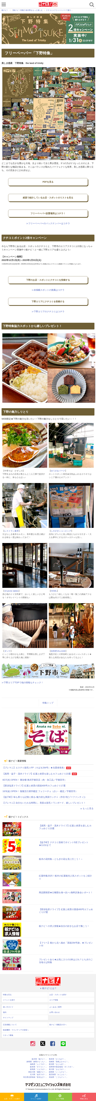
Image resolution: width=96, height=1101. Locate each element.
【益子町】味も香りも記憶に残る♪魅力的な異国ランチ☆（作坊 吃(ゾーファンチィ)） (45, 797)
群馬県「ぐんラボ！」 (38, 1069)
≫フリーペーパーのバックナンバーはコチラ (48, 223)
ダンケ (7, 651)
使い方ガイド (8, 1007)
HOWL (54, 591)
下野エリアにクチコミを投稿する (48, 301)
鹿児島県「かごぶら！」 (58, 1074)
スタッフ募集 (8, 1035)
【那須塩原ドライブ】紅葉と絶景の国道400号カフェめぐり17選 (34, 785)
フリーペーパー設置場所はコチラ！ (48, 213)
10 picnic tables (11, 591)
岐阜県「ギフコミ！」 (38, 1067)
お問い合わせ (54, 1012)
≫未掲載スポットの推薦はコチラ (48, 290)
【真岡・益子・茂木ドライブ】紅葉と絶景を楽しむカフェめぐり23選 (37, 773)
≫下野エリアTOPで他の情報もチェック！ (22, 682)
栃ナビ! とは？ (48, 988)
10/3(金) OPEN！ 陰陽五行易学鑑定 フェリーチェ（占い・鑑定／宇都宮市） (40, 791)
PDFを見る (48, 182)
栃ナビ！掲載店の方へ (58, 1025)
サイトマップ (8, 1018)
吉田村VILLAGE (58, 651)
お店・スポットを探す (12, 1097)
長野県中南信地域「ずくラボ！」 (62, 1067)
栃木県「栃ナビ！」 (39, 1059)
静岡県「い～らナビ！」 (58, 1072)
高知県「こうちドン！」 (58, 1077)
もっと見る (86, 808)
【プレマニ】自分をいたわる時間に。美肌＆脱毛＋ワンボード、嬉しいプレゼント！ (44, 803)
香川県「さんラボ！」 (57, 1069)
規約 (4, 1012)
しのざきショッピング (61, 531)
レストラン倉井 (11, 531)
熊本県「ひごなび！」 (57, 1059)
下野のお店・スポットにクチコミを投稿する (48, 280)
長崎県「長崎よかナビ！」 (59, 1062)
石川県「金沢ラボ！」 (38, 1074)
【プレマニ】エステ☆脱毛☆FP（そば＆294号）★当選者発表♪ (34, 767)
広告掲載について (10, 1025)
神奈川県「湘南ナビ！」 (37, 1072)
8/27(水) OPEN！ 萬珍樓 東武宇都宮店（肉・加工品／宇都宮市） (35, 780)
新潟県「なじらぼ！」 (57, 1064)
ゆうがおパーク (58, 471)
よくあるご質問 (55, 1007)
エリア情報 (60, 1097)
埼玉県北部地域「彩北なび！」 (35, 1077)
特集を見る (84, 1097)
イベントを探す (35, 1097)
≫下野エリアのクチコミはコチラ (48, 311)
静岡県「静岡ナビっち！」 (37, 1062)
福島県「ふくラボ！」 (38, 1064)
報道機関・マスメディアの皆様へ (16, 1030)
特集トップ (48, 703)
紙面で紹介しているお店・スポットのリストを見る (48, 197)
